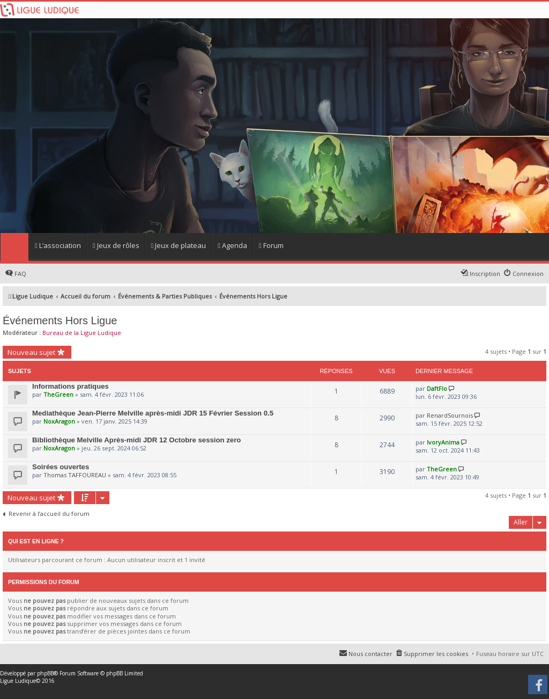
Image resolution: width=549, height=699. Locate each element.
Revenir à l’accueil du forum (49, 514)
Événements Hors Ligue (60, 320)
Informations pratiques (70, 386)
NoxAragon (59, 421)
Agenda (232, 245)
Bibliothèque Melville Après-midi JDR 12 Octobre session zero (136, 440)
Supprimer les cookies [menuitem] (436, 654)
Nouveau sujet (31, 352)
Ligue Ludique (18, 681)
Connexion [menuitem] (528, 274)
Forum (271, 245)
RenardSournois (450, 415)
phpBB (45, 673)
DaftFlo (437, 388)
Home (14, 247)
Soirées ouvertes (60, 467)
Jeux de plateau (178, 245)
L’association (58, 245)
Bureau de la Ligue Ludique (81, 333)
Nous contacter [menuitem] (370, 654)
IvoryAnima (443, 442)
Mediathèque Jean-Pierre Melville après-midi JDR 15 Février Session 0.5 (152, 413)
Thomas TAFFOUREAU (74, 475)
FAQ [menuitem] (20, 274)
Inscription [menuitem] (485, 274)
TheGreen (58, 394)
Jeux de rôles (116, 245)
